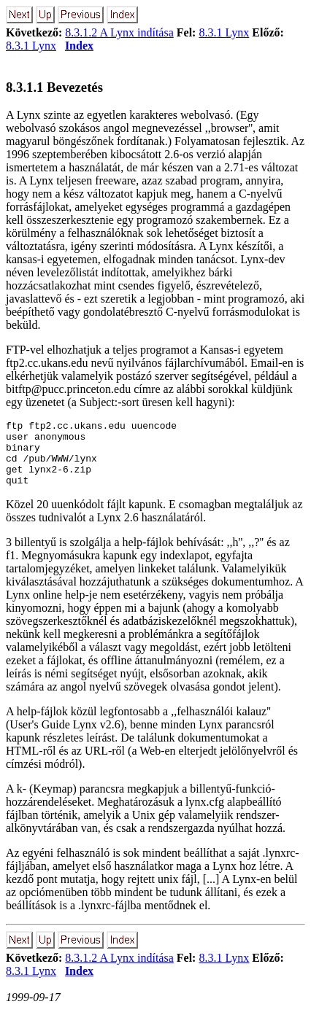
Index (79, 45)
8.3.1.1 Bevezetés (54, 87)
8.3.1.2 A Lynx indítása (119, 32)
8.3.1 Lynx (224, 32)
